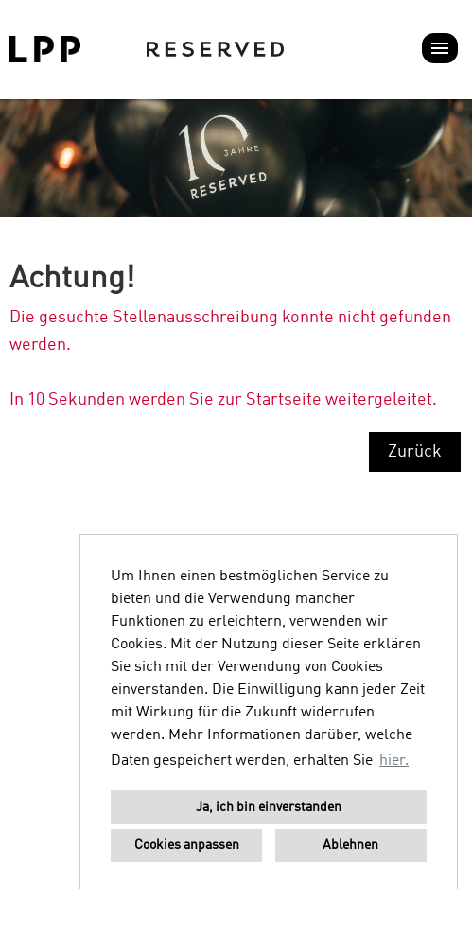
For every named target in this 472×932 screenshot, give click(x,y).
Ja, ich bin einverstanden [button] (268, 807)
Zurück (415, 451)
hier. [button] (394, 760)
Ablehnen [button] (350, 845)
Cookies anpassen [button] (186, 845)
